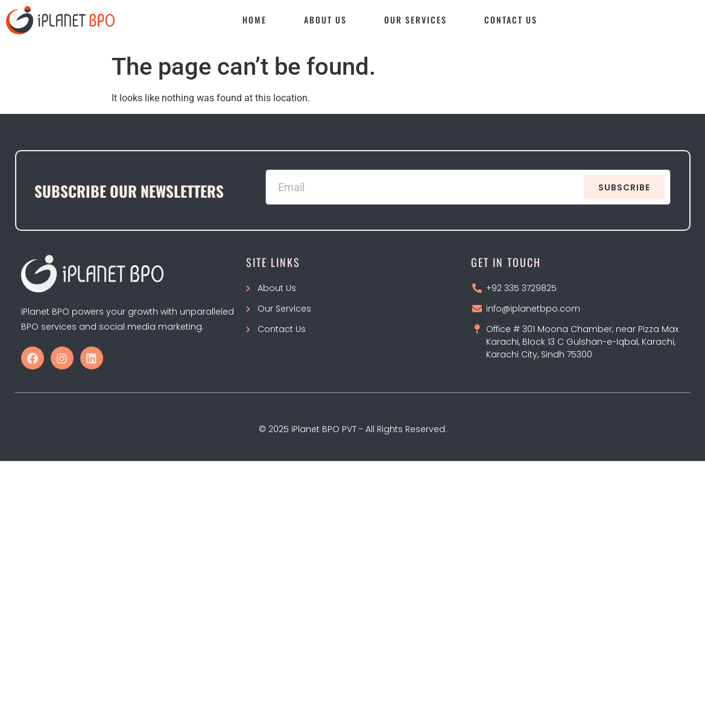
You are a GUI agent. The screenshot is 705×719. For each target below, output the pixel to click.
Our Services (415, 19)
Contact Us (510, 19)
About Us (325, 19)
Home (254, 19)
